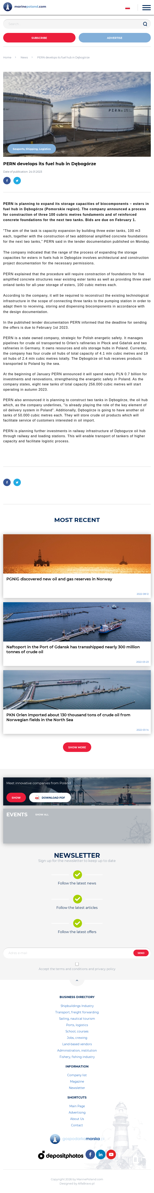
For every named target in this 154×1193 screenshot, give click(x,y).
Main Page (77, 1106)
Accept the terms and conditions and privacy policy (77, 969)
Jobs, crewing (77, 1037)
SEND (141, 953)
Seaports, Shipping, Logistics (32, 149)
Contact (77, 1125)
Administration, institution (77, 1050)
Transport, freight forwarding (77, 1012)
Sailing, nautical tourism (77, 1018)
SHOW (16, 797)
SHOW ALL (42, 814)
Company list (77, 1075)
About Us (77, 1119)
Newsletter (77, 1088)
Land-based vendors (77, 1044)
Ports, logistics (77, 1025)
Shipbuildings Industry (77, 1006)
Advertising (77, 1112)
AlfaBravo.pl (86, 1183)
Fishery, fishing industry (77, 1057)
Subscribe (39, 37)
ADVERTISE (114, 37)
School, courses (77, 1031)
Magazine (77, 1081)
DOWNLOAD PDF (50, 797)
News (24, 57)
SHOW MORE (77, 747)
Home (7, 57)
